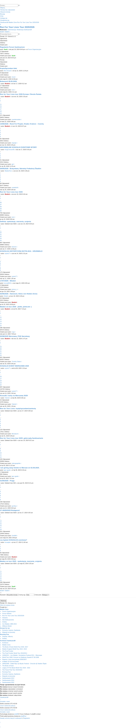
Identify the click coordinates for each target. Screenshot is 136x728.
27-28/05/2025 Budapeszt (10, 510)
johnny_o (14, 289)
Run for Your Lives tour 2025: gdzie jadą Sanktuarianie (21, 438)
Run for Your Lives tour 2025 (11, 192)
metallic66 (15, 187)
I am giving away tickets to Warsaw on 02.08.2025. (19, 468)
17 (1, 109)
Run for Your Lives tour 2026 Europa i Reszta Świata (20, 94)
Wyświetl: (9, 595)
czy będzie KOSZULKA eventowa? (13, 540)
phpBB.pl (23, 716)
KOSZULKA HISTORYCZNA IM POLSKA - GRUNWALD (21, 251)
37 (1, 204)
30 (1, 232)
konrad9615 (7, 283)
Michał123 (15, 434)
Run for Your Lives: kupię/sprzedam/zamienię (18, 408)
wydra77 (7, 253)
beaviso (14, 247)
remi (13, 90)
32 (1, 236)
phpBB (16, 714)
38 (1, 206)
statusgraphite (16, 463)
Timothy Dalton (16, 361)
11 (1, 317)
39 (1, 209)
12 (1, 319)
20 (1, 385)
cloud (13, 77)
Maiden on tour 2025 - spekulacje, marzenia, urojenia (21, 561)
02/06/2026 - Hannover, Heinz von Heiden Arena (18, 294)
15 (1, 105)
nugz (13, 332)
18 (1, 111)
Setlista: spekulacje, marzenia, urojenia (15, 221)
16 (1, 107)
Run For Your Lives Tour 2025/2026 (17, 27)
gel (13, 164)
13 (1, 321)
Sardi (5, 49)
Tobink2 (7, 398)
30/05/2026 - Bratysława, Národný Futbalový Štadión (20, 168)
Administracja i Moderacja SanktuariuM (20, 29)
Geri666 (14, 535)
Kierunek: (42, 595)
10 (1, 453)
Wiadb (6, 296)
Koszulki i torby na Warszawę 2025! (14, 395)
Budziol (7, 83)
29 (1, 347)
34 (1, 240)
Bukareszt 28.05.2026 (8, 81)
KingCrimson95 (9, 149)
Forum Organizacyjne (34, 49)
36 (1, 202)
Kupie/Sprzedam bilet (8, 68)
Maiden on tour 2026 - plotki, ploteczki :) (16, 307)
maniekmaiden (16, 119)
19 (1, 113)
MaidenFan (8, 171)
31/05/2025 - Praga (7, 481)
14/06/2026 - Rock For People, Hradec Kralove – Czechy (22, 124)
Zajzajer (14, 143)
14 (1, 323)
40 (1, 211)
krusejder (8, 542)
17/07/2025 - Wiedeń (8, 281)
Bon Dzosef (7, 70)
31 (1, 234)
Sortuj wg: (27, 595)
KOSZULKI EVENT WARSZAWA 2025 (14, 366)
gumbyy (14, 506)
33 (1, 238)
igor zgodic (7, 470)
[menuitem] (7, 10)
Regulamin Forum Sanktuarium (12, 47)
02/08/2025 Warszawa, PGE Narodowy (15, 336)
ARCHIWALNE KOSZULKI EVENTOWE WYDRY (18, 147)
